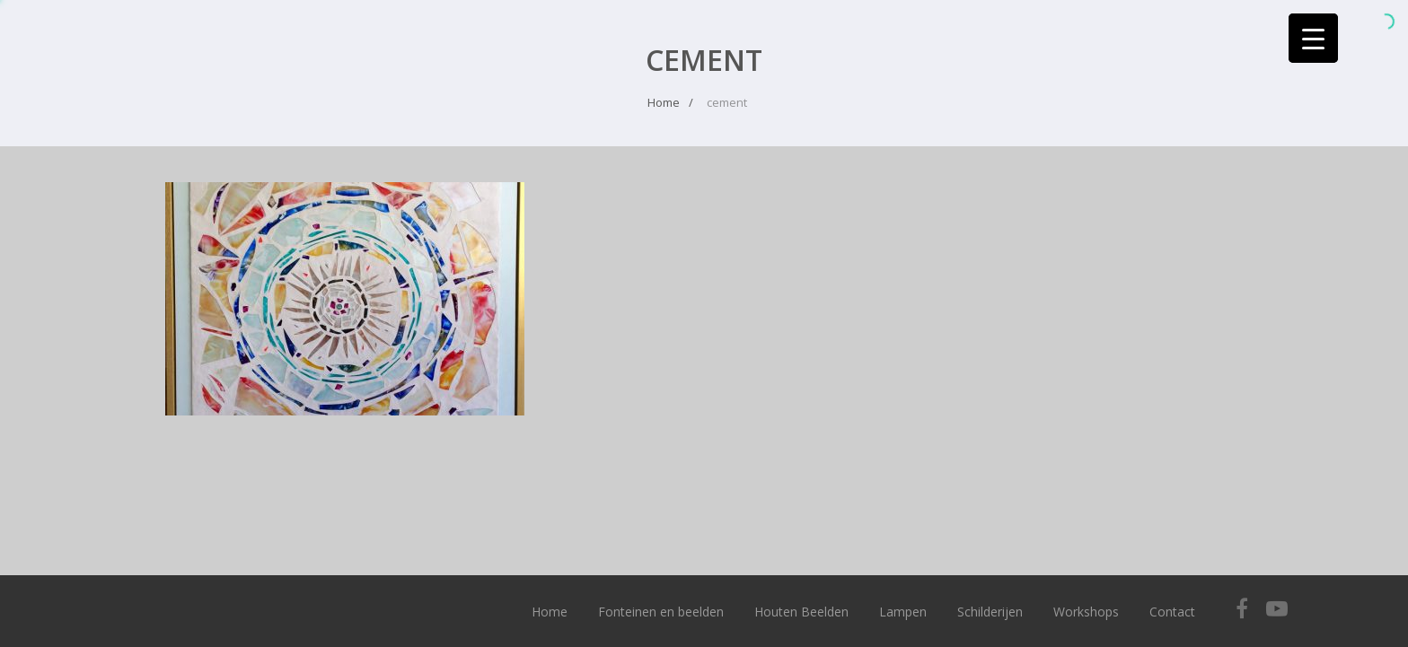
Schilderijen (990, 611)
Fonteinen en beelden (661, 611)
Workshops (1086, 611)
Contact (1172, 611)
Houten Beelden (801, 611)
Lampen (903, 611)
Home (550, 611)
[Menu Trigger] (1313, 38)
